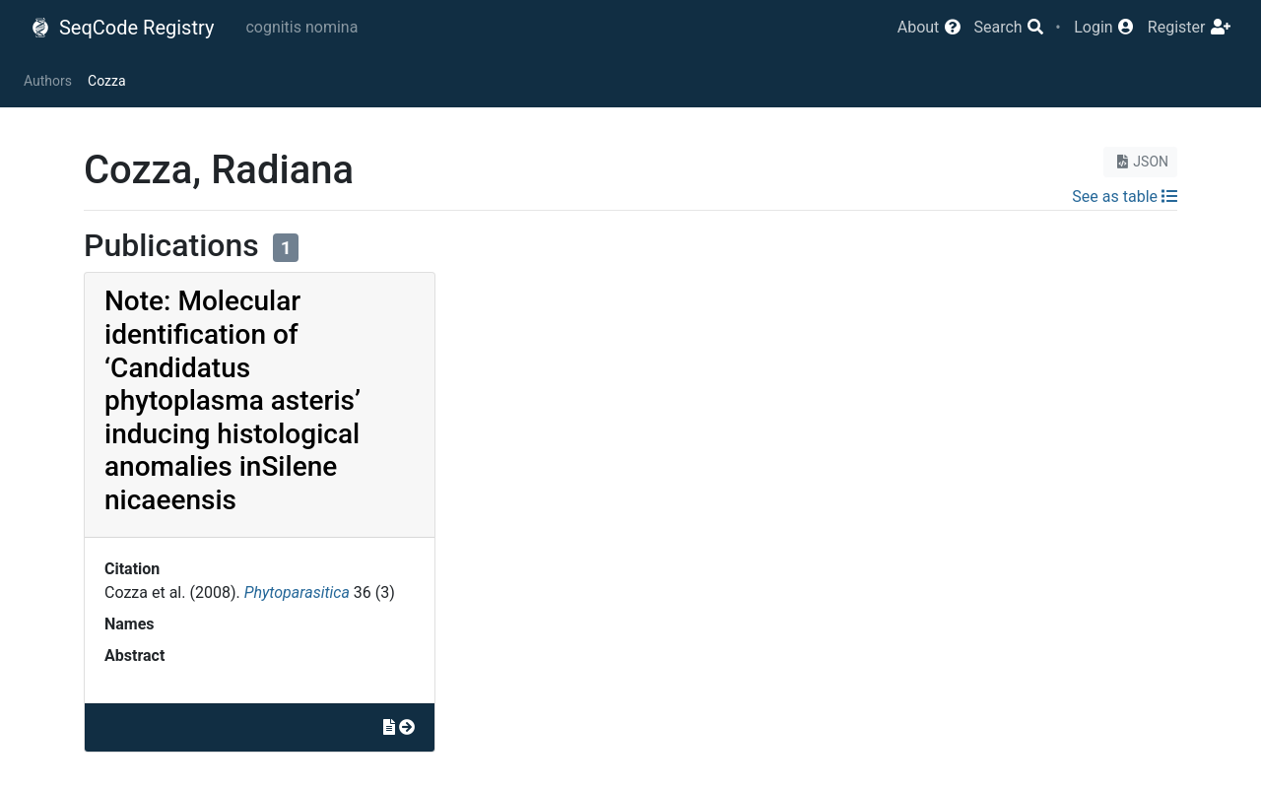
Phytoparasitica (297, 592)
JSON (1140, 161)
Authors (48, 81)
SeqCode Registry (122, 27)
